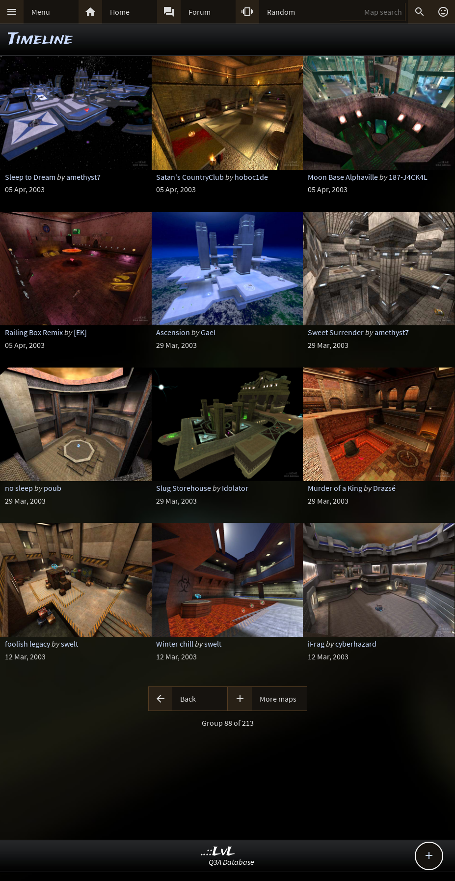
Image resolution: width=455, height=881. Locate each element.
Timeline (40, 39)
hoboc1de (251, 177)
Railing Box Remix (34, 332)
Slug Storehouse (183, 488)
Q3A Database (231, 862)
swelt (69, 644)
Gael (208, 332)
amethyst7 (83, 177)
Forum (199, 12)
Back (188, 699)
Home (120, 12)
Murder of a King (335, 488)
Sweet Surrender (336, 332)
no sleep (19, 488)
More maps (278, 699)
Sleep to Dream (30, 177)
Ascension (173, 332)
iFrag (316, 644)
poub (52, 488)
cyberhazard (355, 644)
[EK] (80, 332)
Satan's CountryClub (190, 177)
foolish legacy (27, 644)
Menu (40, 12)
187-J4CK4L (408, 177)
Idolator (235, 488)
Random (281, 12)
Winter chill (174, 644)
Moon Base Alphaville (343, 177)
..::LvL (218, 851)
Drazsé (384, 488)
